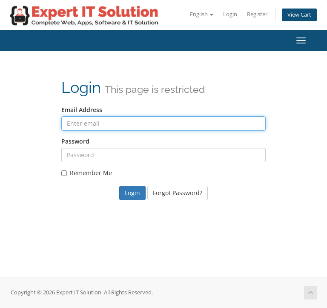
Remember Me (86, 173)
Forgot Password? (177, 193)
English (201, 14)
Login (230, 14)
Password (75, 141)
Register (257, 14)
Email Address (81, 110)
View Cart (299, 14)
